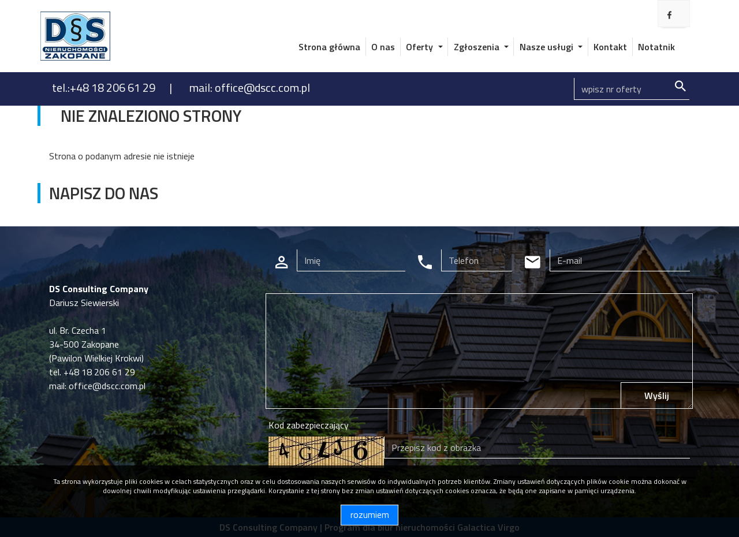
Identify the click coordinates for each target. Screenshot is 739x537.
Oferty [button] (420, 47)
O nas (383, 47)
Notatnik (656, 47)
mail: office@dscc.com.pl (249, 87)
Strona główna (329, 47)
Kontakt (610, 47)
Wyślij (656, 395)
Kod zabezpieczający (308, 425)
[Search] (631, 89)
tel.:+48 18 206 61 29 (105, 87)
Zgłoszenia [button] (478, 47)
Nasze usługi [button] (548, 47)
